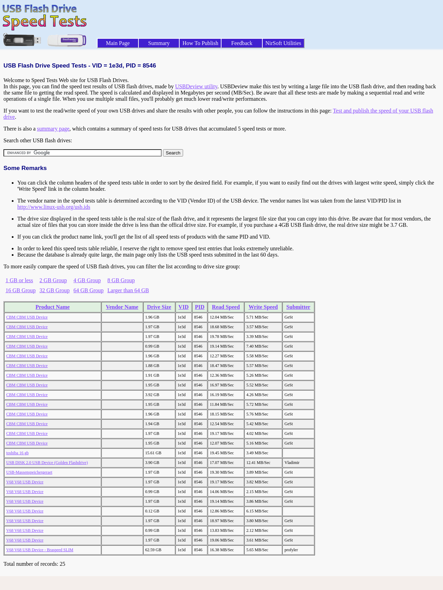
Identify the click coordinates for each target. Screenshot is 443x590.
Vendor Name (122, 307)
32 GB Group (54, 290)
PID (200, 307)
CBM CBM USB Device (27, 317)
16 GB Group (21, 290)
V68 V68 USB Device (24, 482)
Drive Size (159, 307)
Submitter (298, 307)
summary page (53, 129)
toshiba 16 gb (17, 452)
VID (184, 307)
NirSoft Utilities (283, 43)
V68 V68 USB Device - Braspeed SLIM (39, 549)
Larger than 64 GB (128, 290)
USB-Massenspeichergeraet (29, 472)
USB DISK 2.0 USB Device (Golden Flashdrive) (47, 462)
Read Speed (225, 307)
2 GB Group (53, 280)
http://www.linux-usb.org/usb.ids (53, 207)
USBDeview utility (196, 86)
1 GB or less (19, 280)
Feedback (241, 43)
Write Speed (263, 307)
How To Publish (200, 43)
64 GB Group (88, 290)
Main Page (118, 43)
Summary (159, 43)
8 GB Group (121, 280)
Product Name (53, 307)
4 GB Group (87, 280)
